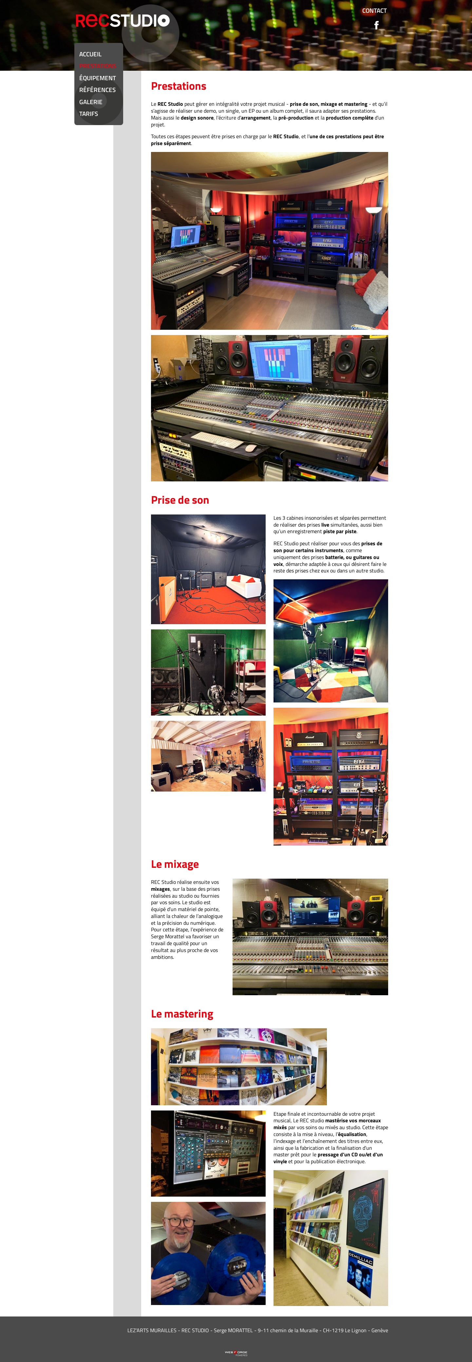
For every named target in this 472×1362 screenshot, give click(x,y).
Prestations (97, 65)
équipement (97, 78)
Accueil (90, 54)
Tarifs (88, 113)
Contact (374, 10)
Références (97, 89)
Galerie (91, 101)
